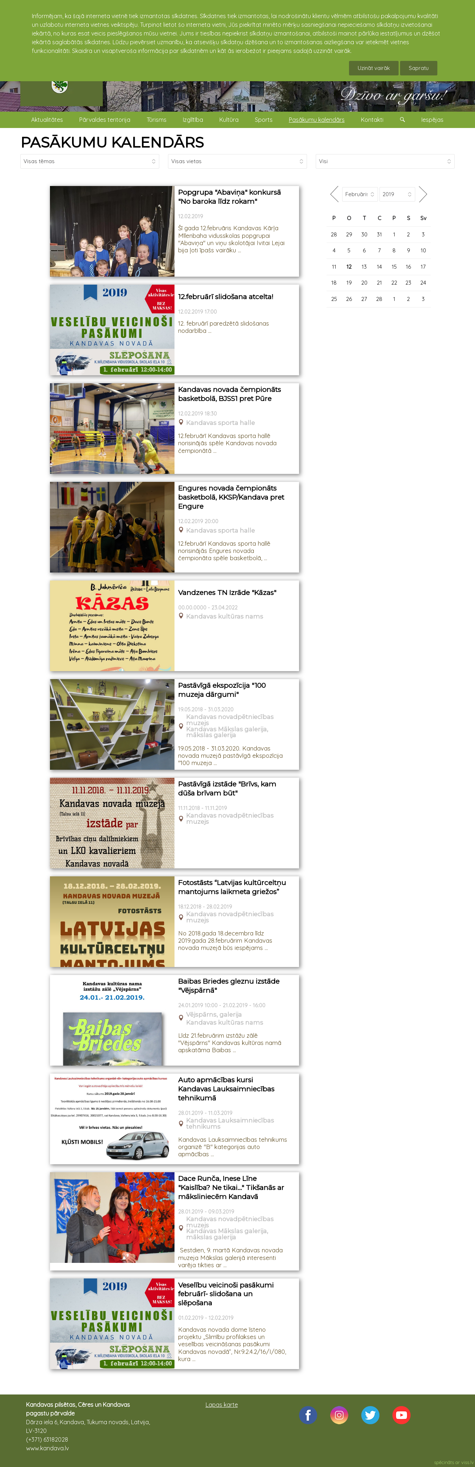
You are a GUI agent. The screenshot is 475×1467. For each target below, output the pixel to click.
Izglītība (193, 119)
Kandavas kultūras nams (224, 616)
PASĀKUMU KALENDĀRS (112, 142)
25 (334, 299)
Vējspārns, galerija (214, 1015)
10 (423, 250)
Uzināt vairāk (374, 68)
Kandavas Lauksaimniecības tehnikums (230, 1123)
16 (408, 266)
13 (364, 266)
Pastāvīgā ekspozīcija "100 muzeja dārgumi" (222, 690)
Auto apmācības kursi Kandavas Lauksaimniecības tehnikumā (226, 1089)
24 (423, 282)
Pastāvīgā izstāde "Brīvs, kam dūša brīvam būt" (227, 788)
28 (334, 234)
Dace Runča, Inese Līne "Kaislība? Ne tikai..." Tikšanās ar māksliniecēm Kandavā (231, 1187)
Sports (264, 119)
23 (408, 282)
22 (394, 282)
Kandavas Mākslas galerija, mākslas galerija (227, 732)
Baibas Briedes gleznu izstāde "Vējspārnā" (228, 986)
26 (349, 299)
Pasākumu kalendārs (317, 119)
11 (334, 266)
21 (379, 282)
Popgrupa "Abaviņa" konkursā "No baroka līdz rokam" (229, 197)
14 (379, 266)
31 (379, 234)
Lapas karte (222, 1404)
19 (349, 282)
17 (423, 266)
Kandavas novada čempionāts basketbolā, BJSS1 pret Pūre (229, 394)
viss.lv (467, 1462)
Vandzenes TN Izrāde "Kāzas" (227, 592)
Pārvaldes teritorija (104, 119)
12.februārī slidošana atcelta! (225, 297)
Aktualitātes (47, 119)
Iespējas (432, 119)
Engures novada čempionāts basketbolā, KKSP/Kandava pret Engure (231, 497)
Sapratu (419, 68)
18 (334, 282)
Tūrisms (157, 119)
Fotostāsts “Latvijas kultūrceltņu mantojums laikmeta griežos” (232, 887)
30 (364, 234)
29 (349, 234)
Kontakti (372, 119)
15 (394, 266)
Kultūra (229, 119)
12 (349, 266)
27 (364, 299)
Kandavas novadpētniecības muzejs (230, 720)
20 (364, 282)
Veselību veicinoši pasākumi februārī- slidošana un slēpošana (226, 1294)
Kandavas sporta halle (220, 423)
